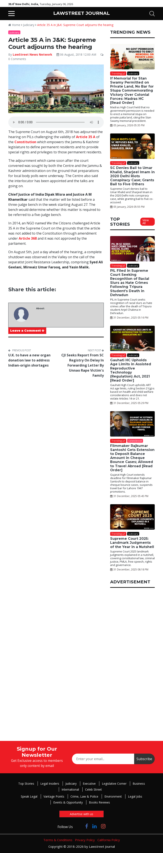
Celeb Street (93, 789)
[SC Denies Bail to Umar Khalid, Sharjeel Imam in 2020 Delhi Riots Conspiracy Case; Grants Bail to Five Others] (132, 146)
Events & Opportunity (68, 802)
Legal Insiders (49, 784)
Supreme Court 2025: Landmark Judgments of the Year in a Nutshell (132, 543)
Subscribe (144, 759)
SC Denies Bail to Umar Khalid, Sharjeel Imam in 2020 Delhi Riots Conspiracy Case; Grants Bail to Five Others (132, 176)
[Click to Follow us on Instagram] (103, 826)
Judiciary (28, 25)
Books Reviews (99, 802)
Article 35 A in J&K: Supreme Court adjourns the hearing (75, 25)
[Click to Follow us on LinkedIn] (94, 826)
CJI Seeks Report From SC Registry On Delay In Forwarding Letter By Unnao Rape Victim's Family (82, 365)
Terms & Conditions (57, 840)
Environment (113, 796)
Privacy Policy (85, 840)
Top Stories (26, 784)
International (70, 789)
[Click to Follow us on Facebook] (86, 826)
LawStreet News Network (32, 54)
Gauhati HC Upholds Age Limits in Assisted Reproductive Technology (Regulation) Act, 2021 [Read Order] (130, 370)
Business (139, 784)
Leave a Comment (27, 330)
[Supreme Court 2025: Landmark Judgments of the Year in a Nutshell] (132, 517)
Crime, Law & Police (84, 796)
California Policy (108, 840)
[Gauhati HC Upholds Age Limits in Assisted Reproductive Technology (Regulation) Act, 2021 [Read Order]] (132, 338)
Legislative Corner (114, 784)
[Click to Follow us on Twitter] (79, 826)
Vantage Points (54, 796)
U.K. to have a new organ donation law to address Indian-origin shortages (29, 360)
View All (145, 221)
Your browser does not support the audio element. (56, 122)
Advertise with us (81, 814)
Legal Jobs (135, 796)
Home (14, 25)
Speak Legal (29, 796)
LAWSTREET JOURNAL (81, 13)
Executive (89, 784)
